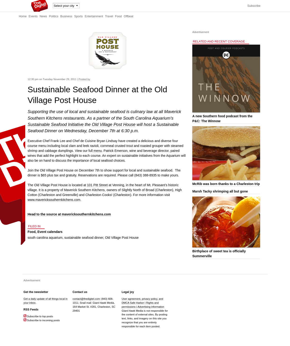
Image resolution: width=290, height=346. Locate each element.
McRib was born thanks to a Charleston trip (226, 184)
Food (118, 16)
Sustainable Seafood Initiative (56, 124)
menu (97, 151)
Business (66, 16)
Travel (109, 16)
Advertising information (151, 306)
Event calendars (49, 232)
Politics (53, 16)
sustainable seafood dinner (83, 237)
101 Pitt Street (97, 185)
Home (23, 16)
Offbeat (128, 16)
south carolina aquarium (45, 237)
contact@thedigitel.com (86, 298)
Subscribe (253, 5)
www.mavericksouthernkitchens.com (54, 200)
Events (33, 16)
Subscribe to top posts (38, 316)
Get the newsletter (36, 292)
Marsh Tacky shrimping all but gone (220, 191)
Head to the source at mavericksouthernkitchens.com (69, 214)
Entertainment (94, 16)
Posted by (84, 79)
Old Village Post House (114, 124)
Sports (78, 16)
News (43, 16)
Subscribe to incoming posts (42, 320)
